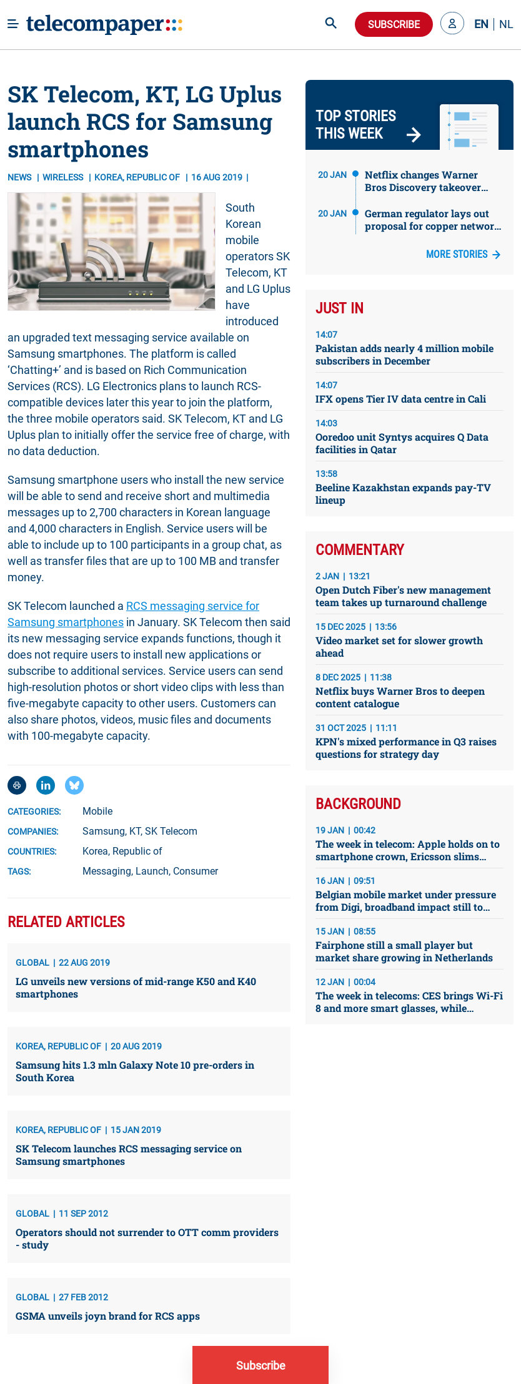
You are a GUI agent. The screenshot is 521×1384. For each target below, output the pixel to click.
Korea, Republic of (122, 851)
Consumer (195, 871)
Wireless (63, 177)
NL (506, 24)
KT (135, 831)
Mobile (97, 811)
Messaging (106, 871)
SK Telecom (171, 831)
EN (481, 24)
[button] (452, 24)
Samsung (103, 831)
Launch (152, 871)
